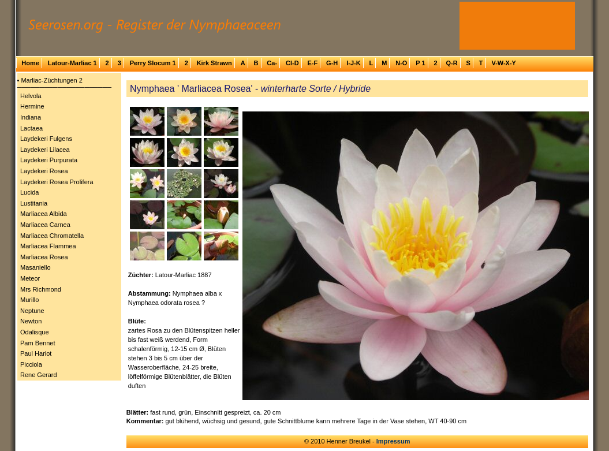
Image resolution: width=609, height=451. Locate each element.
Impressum (393, 441)
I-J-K (353, 62)
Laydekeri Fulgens (46, 138)
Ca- (272, 62)
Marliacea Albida (43, 213)
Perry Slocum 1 (153, 62)
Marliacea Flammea (48, 246)
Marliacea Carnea (45, 224)
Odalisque (34, 332)
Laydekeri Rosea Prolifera (57, 181)
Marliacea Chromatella (52, 235)
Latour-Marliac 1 (72, 62)
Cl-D (292, 62)
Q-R (451, 62)
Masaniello (35, 267)
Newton (31, 321)
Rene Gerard (38, 374)
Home (30, 62)
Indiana (30, 117)
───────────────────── (64, 87)
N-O (401, 62)
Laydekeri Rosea (44, 170)
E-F (312, 62)
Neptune (32, 310)
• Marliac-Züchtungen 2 (50, 80)
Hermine (32, 106)
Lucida (29, 192)
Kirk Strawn (214, 62)
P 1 (420, 62)
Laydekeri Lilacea (45, 149)
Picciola (31, 364)
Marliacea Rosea (44, 257)
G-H (332, 62)
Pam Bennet (37, 343)
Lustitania (33, 203)
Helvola (31, 95)
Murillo (29, 299)
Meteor (30, 278)
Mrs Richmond (40, 289)
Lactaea (31, 128)
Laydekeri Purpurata (48, 159)
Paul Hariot (35, 353)
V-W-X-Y (503, 62)
